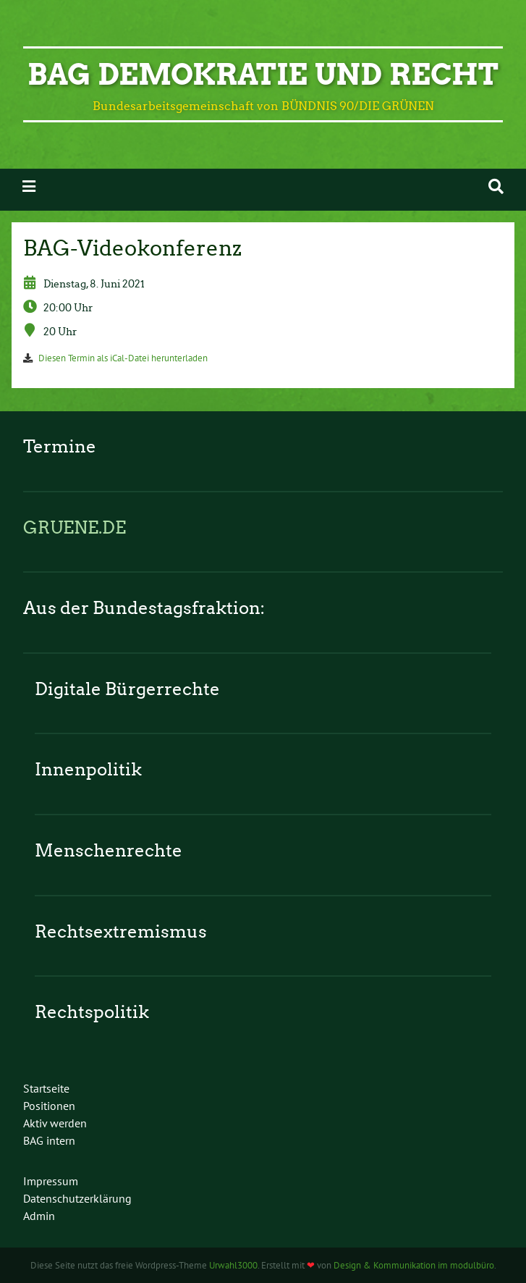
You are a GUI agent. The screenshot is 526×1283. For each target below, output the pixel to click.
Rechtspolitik (92, 1011)
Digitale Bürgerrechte (127, 688)
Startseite (46, 1088)
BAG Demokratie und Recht (263, 74)
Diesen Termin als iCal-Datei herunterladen (123, 358)
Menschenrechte (108, 850)
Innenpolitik (88, 769)
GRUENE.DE (74, 527)
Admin (39, 1215)
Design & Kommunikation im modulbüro (414, 1265)
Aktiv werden (55, 1123)
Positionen (49, 1105)
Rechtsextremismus (121, 931)
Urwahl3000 (233, 1265)
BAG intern (49, 1140)
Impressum (50, 1181)
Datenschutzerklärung (77, 1198)
